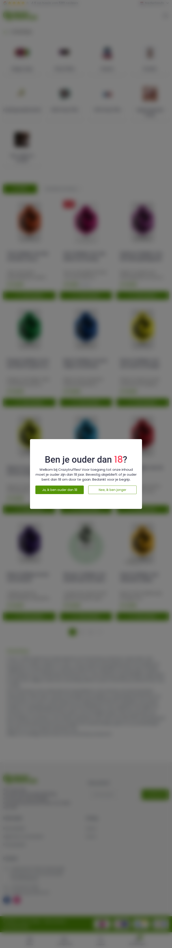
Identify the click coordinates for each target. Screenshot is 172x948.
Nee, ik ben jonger (112, 490)
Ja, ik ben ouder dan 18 (59, 490)
